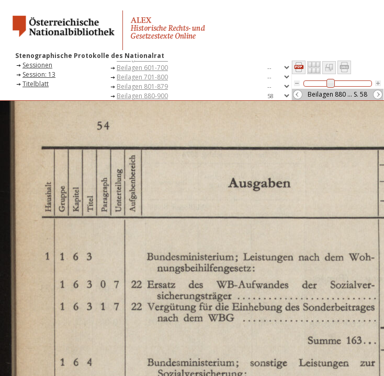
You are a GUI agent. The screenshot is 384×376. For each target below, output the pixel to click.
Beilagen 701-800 (142, 77)
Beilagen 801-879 (142, 86)
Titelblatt (35, 83)
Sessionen (37, 65)
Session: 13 (38, 74)
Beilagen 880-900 (142, 95)
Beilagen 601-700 (142, 67)
